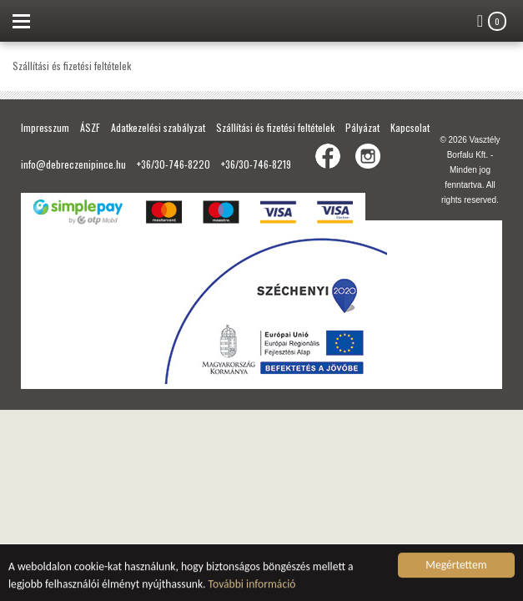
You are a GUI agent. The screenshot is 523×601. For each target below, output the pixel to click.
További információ (252, 585)
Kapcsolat (410, 127)
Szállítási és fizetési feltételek (275, 127)
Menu (21, 21)
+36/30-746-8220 (173, 164)
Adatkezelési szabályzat (158, 127)
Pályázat (362, 127)
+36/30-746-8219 (256, 164)
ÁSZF (90, 127)
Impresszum (45, 127)
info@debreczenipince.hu (73, 164)
